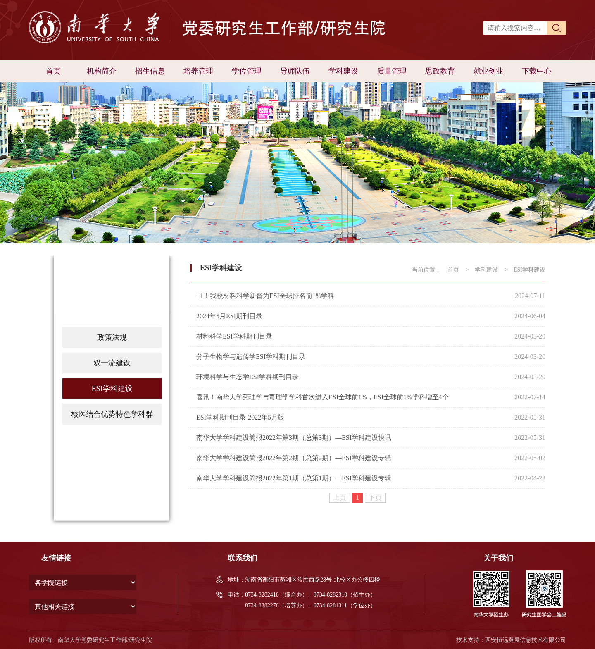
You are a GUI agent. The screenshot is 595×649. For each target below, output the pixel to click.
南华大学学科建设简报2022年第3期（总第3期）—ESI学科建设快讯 (293, 437)
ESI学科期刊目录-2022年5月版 (240, 417)
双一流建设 (112, 363)
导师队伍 (295, 71)
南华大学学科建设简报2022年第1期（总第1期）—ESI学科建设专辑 (293, 478)
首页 (53, 71)
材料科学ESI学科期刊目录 (234, 336)
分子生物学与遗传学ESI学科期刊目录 (250, 356)
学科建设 (343, 71)
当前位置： (426, 270)
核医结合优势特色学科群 (112, 414)
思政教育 (440, 71)
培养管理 (198, 71)
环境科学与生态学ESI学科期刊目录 (247, 376)
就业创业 (488, 71)
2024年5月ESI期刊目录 (229, 316)
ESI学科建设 (112, 388)
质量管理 (392, 71)
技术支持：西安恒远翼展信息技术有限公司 (511, 640)
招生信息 (150, 71)
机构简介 (102, 71)
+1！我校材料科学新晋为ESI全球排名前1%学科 (265, 295)
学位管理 (247, 71)
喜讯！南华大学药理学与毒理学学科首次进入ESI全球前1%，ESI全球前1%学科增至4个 (322, 397)
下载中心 (537, 71)
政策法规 (112, 337)
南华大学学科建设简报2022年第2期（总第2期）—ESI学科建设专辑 (293, 457)
